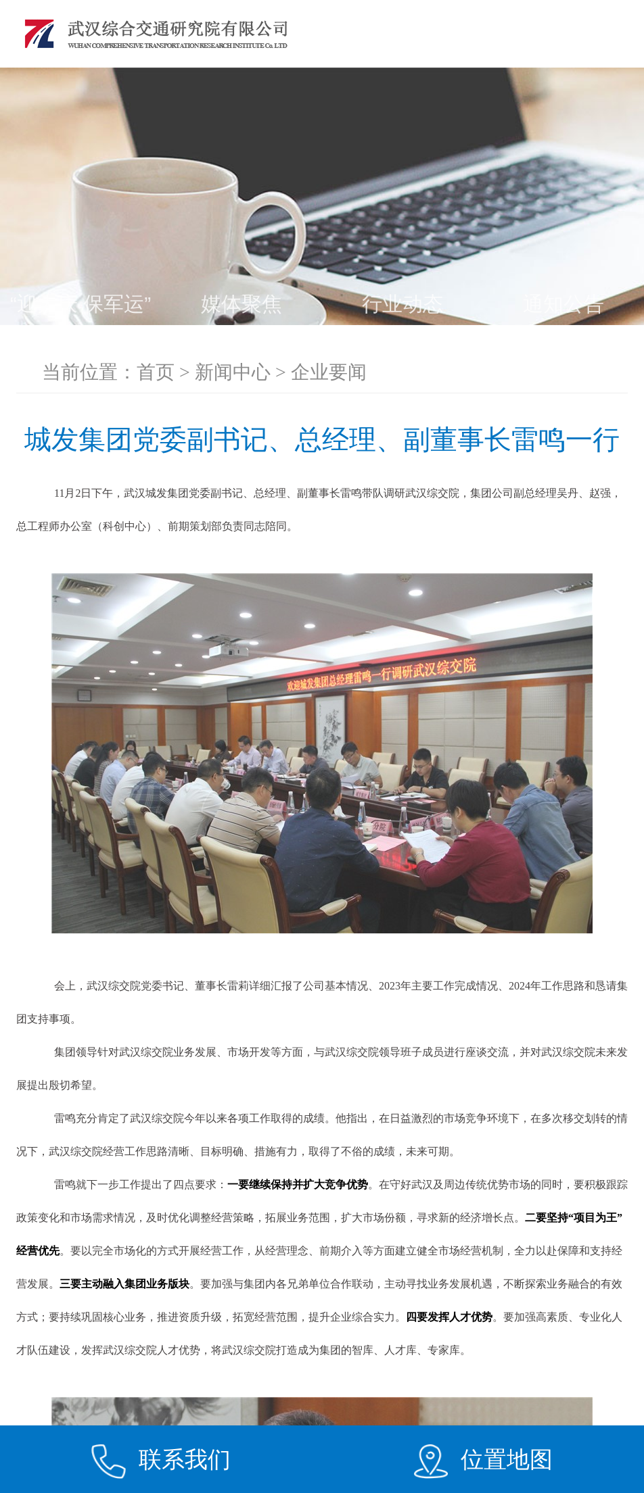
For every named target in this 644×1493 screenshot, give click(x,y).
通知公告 (563, 304)
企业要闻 (80, 346)
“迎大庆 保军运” (80, 304)
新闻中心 (233, 372)
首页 (156, 372)
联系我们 (185, 1459)
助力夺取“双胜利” (241, 346)
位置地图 (507, 1459)
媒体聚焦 (241, 304)
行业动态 (402, 304)
